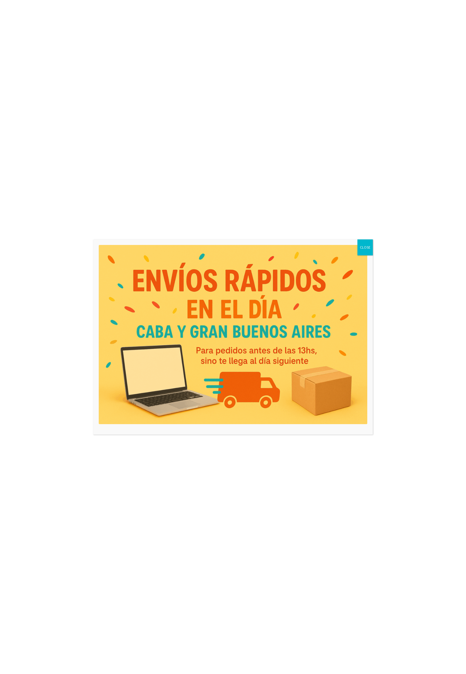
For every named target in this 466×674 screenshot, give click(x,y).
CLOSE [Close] (365, 247)
